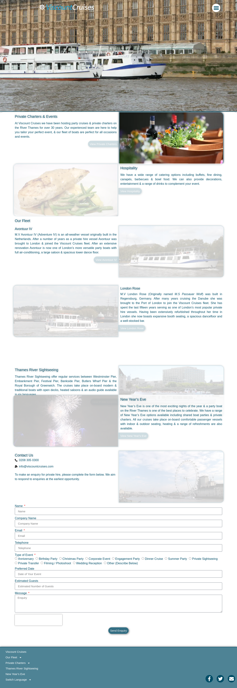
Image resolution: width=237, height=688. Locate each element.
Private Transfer (28, 563)
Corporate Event (99, 558)
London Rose (130, 288)
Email (19, 530)
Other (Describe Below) (122, 563)
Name (19, 506)
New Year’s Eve (15, 674)
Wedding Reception (89, 563)
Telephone (22, 542)
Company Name (25, 518)
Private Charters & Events (36, 116)
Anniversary (26, 558)
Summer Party (177, 558)
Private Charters (18, 663)
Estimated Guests (26, 580)
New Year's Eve (133, 399)
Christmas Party (73, 558)
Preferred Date (24, 568)
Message (21, 593)
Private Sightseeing (205, 558)
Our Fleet (22, 221)
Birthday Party (48, 558)
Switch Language (18, 679)
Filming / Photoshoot (57, 563)
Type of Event (24, 555)
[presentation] (38, 619)
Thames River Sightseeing (36, 380)
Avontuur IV (23, 229)
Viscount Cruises (16, 651)
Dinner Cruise (154, 558)
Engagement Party (127, 558)
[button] (216, 8)
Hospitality (128, 178)
